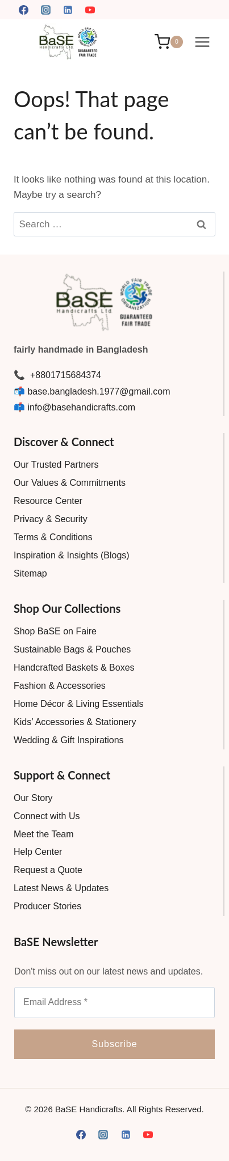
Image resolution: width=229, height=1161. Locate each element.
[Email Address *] (114, 1002)
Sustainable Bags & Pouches (72, 649)
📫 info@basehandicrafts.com (74, 407)
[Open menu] (202, 41)
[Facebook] (23, 9)
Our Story (33, 798)
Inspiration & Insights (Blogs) (72, 555)
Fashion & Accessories (60, 685)
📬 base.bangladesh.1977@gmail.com (92, 391)
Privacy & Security (51, 519)
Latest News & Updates (61, 888)
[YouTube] (89, 9)
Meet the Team (44, 834)
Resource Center (48, 501)
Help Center (38, 852)
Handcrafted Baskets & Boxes (74, 667)
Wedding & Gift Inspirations (69, 740)
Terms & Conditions (53, 537)
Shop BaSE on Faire (55, 631)
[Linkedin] (67, 9)
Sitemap (30, 573)
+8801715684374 (64, 375)
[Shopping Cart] (169, 41)
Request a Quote (48, 870)
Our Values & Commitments (70, 483)
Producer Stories (47, 906)
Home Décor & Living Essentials (79, 704)
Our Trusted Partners (56, 464)
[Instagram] (45, 9)
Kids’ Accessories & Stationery (75, 722)
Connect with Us (47, 816)
